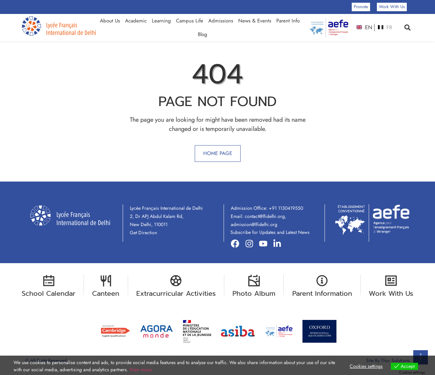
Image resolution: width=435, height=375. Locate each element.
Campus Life (189, 20)
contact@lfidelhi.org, (265, 216)
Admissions (220, 20)
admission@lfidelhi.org (254, 224)
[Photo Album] (254, 281)
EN (364, 27)
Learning (161, 20)
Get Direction (143, 232)
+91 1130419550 (286, 208)
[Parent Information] (322, 281)
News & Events (254, 20)
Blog (202, 34)
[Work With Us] (391, 281)
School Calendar (48, 293)
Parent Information (322, 293)
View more (140, 369)
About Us (110, 20)
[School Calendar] (49, 281)
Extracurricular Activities (176, 293)
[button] (407, 27)
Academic (136, 20)
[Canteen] (106, 281)
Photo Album (253, 293)
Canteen (105, 293)
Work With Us (391, 293)
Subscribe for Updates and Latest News (270, 232)
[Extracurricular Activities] (176, 281)
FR (385, 27)
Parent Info (288, 20)
